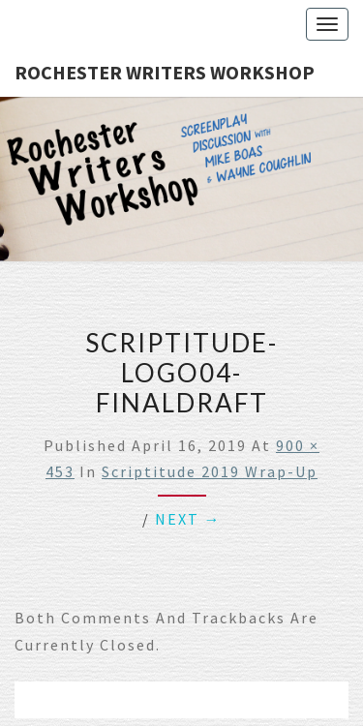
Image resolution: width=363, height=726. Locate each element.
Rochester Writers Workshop (165, 72)
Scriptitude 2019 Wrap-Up (210, 471)
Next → (188, 519)
